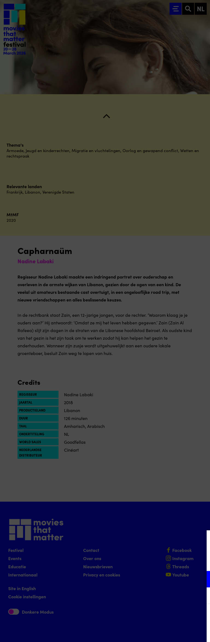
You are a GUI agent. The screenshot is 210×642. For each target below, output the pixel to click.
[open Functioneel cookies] (201, 579)
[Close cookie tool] (202, 540)
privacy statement (141, 561)
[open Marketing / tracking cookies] (201, 596)
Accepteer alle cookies (163, 616)
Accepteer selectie (163, 631)
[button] (158, 579)
